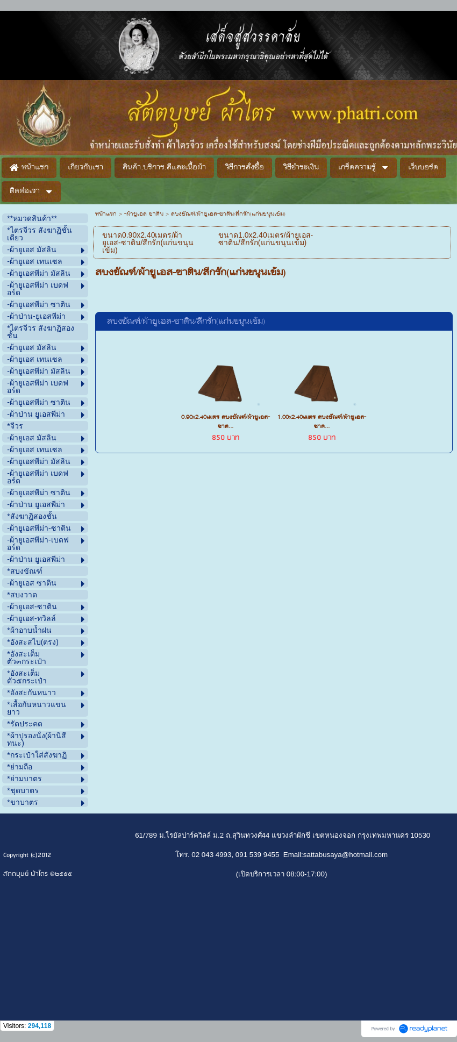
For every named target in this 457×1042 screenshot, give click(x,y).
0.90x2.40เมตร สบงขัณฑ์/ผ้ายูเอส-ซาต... (225, 422)
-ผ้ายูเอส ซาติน (143, 214)
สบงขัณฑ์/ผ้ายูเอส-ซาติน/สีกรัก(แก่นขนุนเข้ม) (186, 321)
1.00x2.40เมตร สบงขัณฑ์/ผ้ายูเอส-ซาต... (321, 422)
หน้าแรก (106, 214)
